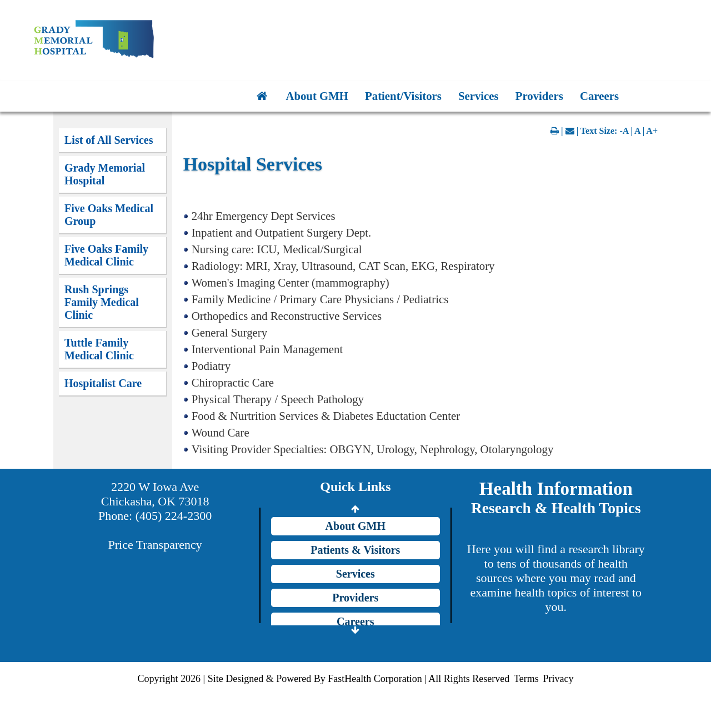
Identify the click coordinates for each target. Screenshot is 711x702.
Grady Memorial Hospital (104, 174)
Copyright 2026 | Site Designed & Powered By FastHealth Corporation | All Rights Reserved (324, 678)
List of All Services (108, 140)
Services (478, 95)
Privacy (558, 678)
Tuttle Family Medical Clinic (99, 349)
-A (623, 131)
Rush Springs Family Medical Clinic (101, 302)
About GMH (317, 95)
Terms (526, 678)
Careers (599, 95)
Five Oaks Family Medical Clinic (106, 255)
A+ (652, 131)
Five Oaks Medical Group (108, 214)
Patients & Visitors (355, 550)
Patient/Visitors (403, 95)
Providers (539, 95)
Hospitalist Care (103, 383)
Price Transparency (155, 544)
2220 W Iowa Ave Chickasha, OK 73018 (155, 494)
